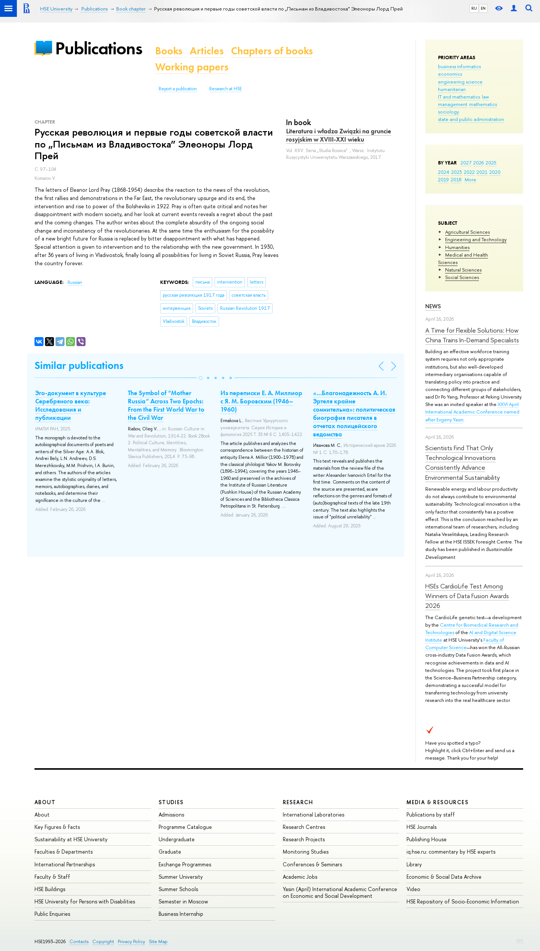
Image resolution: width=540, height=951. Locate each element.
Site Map (158, 941)
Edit (519, 940)
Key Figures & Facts (57, 826)
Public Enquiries (52, 913)
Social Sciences (462, 277)
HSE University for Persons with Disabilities (84, 901)
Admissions (171, 814)
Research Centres (304, 826)
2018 (456, 179)
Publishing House (426, 839)
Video (413, 889)
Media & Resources (437, 802)
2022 (469, 172)
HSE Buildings (49, 889)
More (470, 179)
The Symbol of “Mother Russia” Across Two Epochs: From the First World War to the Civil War (166, 405)
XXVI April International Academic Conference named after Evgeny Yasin (472, 412)
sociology (448, 111)
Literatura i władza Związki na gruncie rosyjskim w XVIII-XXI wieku (338, 135)
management (452, 104)
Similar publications (78, 365)
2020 (495, 172)
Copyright (103, 941)
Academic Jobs (300, 876)
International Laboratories (313, 814)
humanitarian (452, 89)
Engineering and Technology (476, 239)
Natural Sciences (463, 269)
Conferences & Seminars (312, 864)
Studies (171, 802)
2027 (465, 162)
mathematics (483, 104)
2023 (456, 172)
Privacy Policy (131, 941)
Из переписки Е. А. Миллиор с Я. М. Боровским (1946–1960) (261, 401)
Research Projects (304, 839)
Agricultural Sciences (467, 231)
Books (168, 50)
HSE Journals (421, 826)
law (485, 96)
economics (450, 73)
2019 (443, 179)
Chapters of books (272, 50)
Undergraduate (177, 839)
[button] (200, 378)
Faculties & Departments (63, 851)
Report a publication (178, 89)
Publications (98, 48)
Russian (75, 282)
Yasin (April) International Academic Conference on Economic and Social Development (340, 892)
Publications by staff (430, 814)
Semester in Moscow (183, 901)
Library (414, 864)
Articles (207, 50)
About (45, 802)
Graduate (170, 851)
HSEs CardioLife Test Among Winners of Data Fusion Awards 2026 (467, 596)
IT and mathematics (459, 96)
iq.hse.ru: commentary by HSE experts (450, 851)
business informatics (459, 66)
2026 (478, 162)
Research (298, 802)
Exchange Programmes (185, 864)
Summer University (181, 876)
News (433, 306)
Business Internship (181, 913)
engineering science (460, 81)
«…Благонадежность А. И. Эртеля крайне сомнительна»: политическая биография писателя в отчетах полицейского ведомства (354, 413)
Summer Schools (178, 889)
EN (483, 8)
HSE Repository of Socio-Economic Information (462, 901)
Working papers (191, 66)
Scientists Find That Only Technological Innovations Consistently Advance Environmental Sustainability (462, 462)
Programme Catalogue (185, 826)
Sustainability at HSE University (71, 839)
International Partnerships (64, 864)
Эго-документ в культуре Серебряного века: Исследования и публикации (70, 405)
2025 (491, 162)
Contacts (78, 941)
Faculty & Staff (52, 876)
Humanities (457, 247)
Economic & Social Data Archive (444, 876)
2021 (482, 172)
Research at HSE (225, 89)
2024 (443, 172)
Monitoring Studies (305, 851)
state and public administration (471, 119)
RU (474, 8)
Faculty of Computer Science (464, 643)
